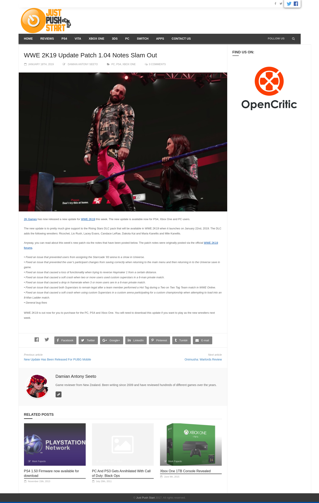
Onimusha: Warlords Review (203, 359)
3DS (114, 38)
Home (28, 38)
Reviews (47, 38)
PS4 (64, 38)
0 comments (157, 64)
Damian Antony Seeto (83, 64)
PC (127, 38)
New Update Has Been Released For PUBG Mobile (57, 359)
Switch (142, 38)
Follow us (276, 38)
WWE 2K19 (88, 219)
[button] (293, 38)
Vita (78, 38)
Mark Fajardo (39, 461)
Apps (160, 38)
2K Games (30, 219)
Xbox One (96, 38)
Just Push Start (145, 497)
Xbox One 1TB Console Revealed (185, 471)
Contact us (181, 38)
